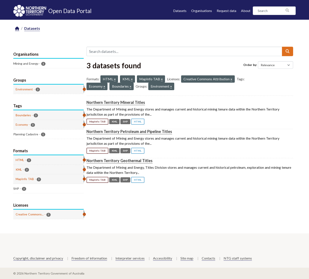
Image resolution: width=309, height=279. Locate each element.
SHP (125, 121)
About (245, 11)
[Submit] (287, 51)
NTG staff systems (238, 258)
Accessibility (162, 258)
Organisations (201, 11)
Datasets (179, 11)
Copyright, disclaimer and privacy (38, 258)
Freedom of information (89, 258)
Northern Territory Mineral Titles (115, 102)
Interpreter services (130, 258)
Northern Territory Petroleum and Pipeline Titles (129, 131)
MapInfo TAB (97, 121)
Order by (249, 65)
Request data (226, 11)
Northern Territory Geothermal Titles (119, 160)
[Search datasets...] (184, 51)
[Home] (17, 28)
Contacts (208, 258)
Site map (186, 258)
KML (114, 121)
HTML (137, 121)
